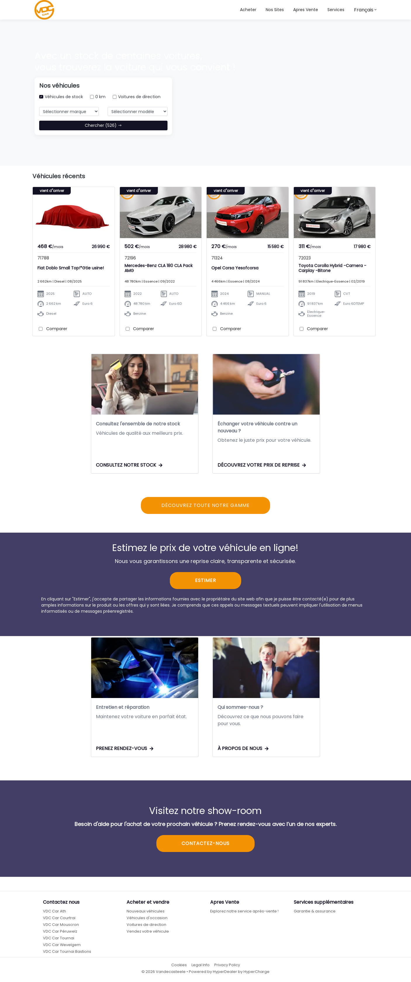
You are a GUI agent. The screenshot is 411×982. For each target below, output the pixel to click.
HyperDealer (225, 971)
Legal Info (200, 965)
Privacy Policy (227, 965)
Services (335, 10)
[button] (275, 10)
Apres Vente (305, 10)
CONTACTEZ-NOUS (205, 843)
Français (363, 9)
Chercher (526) (103, 125)
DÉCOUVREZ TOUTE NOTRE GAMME (205, 505)
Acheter (248, 10)
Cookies (179, 965)
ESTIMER (205, 581)
